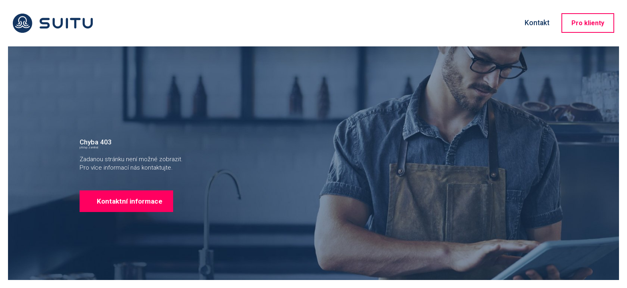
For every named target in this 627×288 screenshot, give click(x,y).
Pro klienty (587, 23)
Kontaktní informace (139, 237)
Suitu (53, 23)
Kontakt (537, 23)
